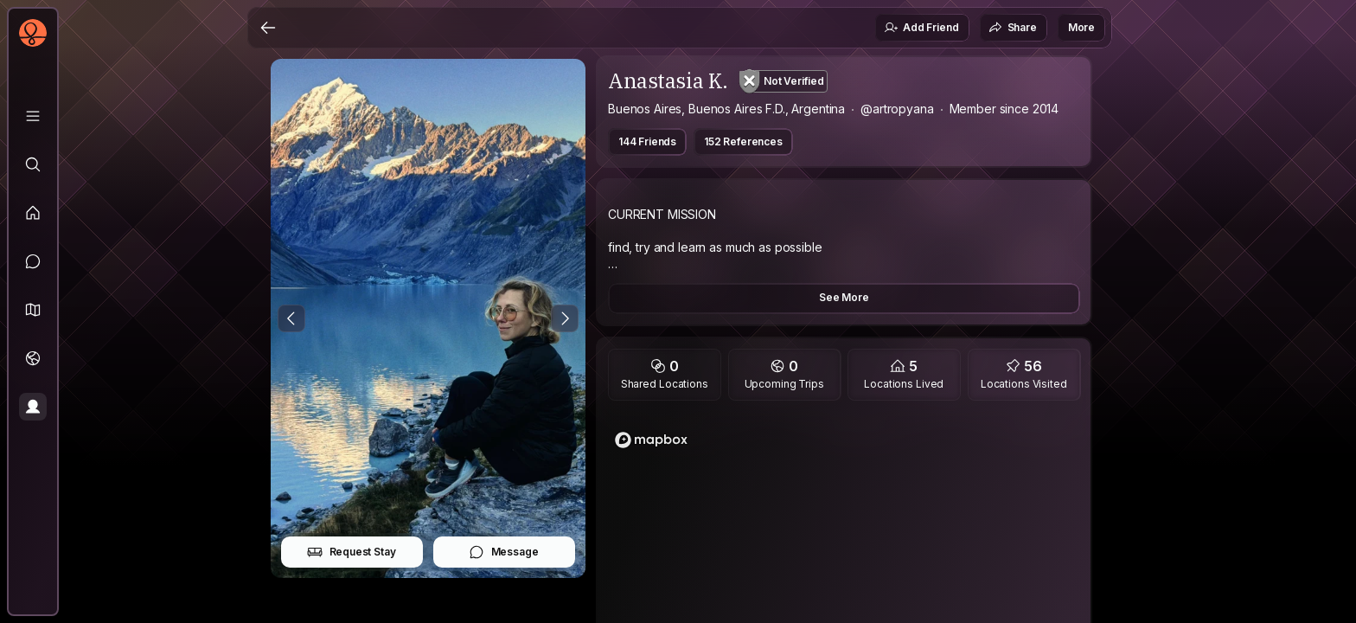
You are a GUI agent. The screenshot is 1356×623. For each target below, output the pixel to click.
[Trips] (33, 358)
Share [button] (1012, 28)
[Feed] (33, 213)
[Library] (33, 116)
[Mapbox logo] (651, 440)
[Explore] (33, 164)
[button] (33, 310)
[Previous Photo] (291, 318)
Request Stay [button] (351, 552)
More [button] (1081, 27)
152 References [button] (743, 141)
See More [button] (844, 297)
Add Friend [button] (921, 28)
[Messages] (33, 261)
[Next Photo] (565, 318)
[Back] (268, 28)
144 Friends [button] (647, 141)
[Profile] (33, 407)
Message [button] (504, 552)
